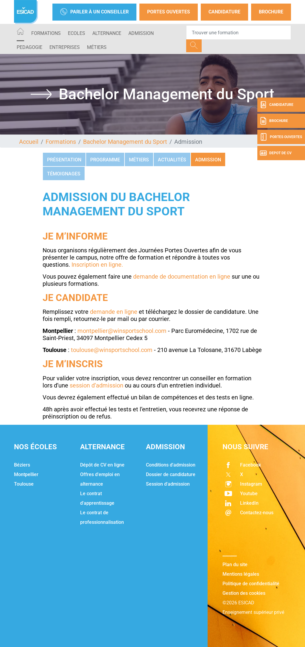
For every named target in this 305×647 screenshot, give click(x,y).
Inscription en (90, 264)
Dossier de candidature (170, 474)
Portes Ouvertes (168, 12)
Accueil (28, 141)
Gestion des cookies (243, 593)
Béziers (22, 465)
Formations (46, 33)
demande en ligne (113, 311)
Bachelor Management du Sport (125, 141)
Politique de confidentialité (250, 583)
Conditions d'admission (170, 465)
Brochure (271, 12)
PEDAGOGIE (29, 47)
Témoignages (63, 174)
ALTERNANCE (106, 33)
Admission (208, 160)
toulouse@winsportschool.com (111, 349)
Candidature (224, 12)
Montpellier (26, 474)
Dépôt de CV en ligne (102, 465)
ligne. (116, 264)
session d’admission (96, 385)
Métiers (97, 47)
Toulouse (24, 484)
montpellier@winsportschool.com (121, 330)
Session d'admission (168, 484)
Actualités (172, 160)
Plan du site (235, 564)
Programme (105, 160)
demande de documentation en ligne (181, 276)
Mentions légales (240, 574)
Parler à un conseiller (94, 12)
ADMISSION (141, 33)
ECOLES (76, 33)
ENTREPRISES (64, 47)
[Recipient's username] (238, 32)
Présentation (64, 160)
